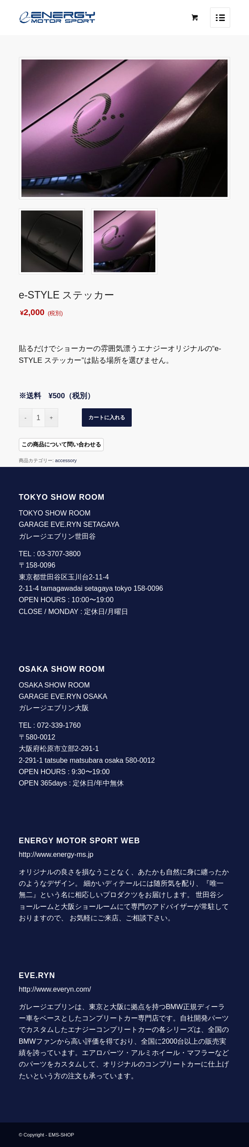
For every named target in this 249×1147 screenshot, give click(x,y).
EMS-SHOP (61, 1134)
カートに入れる (106, 417)
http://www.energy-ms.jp (56, 854)
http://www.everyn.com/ (55, 989)
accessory (66, 460)
